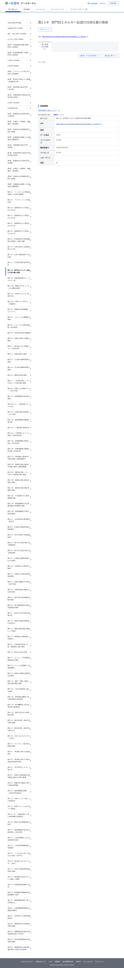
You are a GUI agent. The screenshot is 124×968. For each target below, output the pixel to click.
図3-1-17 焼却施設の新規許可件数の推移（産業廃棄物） (18, 458)
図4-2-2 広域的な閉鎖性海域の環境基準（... (19, 528)
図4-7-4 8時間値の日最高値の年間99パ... (18, 638)
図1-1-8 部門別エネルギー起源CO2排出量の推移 (19, 271)
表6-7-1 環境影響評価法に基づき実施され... (19, 901)
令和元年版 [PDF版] (14, 23)
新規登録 (113, 3)
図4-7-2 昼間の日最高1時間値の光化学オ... (18, 622)
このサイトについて (27, 961)
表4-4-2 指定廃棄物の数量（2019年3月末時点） (17, 792)
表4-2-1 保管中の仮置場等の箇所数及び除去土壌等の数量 (19, 776)
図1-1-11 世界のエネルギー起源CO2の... (18, 295)
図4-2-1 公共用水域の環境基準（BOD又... (19, 520)
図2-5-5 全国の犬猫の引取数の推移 (19, 339)
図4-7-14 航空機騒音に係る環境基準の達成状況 (18, 706)
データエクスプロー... (44, 46)
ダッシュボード (88, 961)
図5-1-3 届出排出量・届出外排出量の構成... (19, 721)
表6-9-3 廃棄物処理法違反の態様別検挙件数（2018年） (19, 933)
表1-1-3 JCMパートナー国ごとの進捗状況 (19, 800)
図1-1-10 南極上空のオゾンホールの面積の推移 (18, 287)
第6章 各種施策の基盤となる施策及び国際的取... (19, 138)
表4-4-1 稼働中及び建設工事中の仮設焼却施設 (19, 784)
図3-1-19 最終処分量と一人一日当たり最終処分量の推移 (18, 473)
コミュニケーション (58, 9)
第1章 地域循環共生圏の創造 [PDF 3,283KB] (18, 46)
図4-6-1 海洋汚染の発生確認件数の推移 (19, 599)
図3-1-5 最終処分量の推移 (17, 375)
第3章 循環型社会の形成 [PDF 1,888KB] (18, 115)
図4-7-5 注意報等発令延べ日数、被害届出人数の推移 (18, 645)
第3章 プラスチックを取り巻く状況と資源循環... (19, 73)
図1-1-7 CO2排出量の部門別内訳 (19, 264)
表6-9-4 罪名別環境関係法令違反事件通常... (19, 940)
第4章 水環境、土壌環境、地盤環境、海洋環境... (19, 123)
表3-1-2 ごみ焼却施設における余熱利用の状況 (19, 839)
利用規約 (57, 961)
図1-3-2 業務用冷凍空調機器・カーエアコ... (19, 310)
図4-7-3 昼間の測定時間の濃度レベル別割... (19, 630)
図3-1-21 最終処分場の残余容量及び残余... (18, 489)
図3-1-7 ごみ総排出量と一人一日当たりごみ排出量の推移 (19, 382)
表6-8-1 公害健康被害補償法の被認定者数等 (19, 909)
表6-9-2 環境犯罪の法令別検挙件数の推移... (19, 925)
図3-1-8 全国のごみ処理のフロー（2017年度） (19, 390)
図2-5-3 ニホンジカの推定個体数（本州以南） (19, 326)
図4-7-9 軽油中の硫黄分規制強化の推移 (19, 674)
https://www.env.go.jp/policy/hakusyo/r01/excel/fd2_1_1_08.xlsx (64, 36)
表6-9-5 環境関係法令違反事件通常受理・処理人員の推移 (19, 948)
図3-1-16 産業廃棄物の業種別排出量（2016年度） (18, 450)
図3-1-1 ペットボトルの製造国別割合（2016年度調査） (19, 193)
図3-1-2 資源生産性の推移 (17, 354)
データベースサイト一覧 (78, 9)
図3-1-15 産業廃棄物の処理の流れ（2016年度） (18, 442)
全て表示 (61, 115)
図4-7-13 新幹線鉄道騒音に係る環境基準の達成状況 (18, 698)
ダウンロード (45, 29)
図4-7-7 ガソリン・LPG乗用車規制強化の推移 (19, 659)
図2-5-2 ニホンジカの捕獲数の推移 (19, 318)
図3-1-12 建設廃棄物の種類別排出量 (18, 421)
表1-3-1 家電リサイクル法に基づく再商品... (19, 807)
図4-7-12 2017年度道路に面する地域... (18, 690)
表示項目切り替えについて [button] (49, 110)
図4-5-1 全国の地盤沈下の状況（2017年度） (19, 583)
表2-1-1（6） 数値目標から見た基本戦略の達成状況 (18, 815)
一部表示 (55, 115)
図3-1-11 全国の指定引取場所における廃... (18, 413)
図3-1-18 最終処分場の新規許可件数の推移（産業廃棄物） (18, 466)
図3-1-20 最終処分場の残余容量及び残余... (18, 481)
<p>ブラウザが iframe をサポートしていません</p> (78, 81)
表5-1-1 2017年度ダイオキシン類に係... (19, 768)
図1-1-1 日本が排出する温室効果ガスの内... (19, 248)
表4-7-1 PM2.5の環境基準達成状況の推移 (19, 870)
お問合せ (78, 961)
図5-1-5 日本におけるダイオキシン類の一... (19, 737)
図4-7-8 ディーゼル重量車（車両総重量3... (19, 667)
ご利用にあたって (40, 961)
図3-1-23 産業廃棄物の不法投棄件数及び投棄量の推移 (18, 505)
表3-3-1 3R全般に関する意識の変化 (19, 753)
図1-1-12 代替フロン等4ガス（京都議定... (18, 303)
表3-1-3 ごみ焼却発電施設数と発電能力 (19, 847)
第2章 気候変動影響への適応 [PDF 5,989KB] (18, 54)
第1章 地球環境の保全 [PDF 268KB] (18, 146)
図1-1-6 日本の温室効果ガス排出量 (19, 256)
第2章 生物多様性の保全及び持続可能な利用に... (19, 96)
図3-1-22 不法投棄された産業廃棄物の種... (18, 497)
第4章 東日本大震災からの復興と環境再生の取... (19, 80)
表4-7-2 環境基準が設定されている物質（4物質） (19, 878)
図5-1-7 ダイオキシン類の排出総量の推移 (19, 745)
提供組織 (26, 9)
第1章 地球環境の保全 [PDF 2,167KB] (18, 88)
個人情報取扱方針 (67, 961)
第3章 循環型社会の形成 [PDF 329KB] (18, 162)
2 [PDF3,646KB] (13, 66)
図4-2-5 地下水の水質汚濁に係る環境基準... (19, 552)
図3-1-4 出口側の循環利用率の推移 (19, 368)
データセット (13, 9)
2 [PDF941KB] (12, 108)
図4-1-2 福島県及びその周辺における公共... (19, 209)
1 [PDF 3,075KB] (13, 60)
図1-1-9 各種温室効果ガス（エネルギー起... (19, 279)
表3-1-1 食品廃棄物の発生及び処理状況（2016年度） (19, 831)
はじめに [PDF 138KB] (15, 39)
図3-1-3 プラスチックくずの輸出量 (19, 201)
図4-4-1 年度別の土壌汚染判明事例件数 (19, 575)
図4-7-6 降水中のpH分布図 (17, 652)
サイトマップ (99, 961)
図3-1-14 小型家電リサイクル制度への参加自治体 (18, 434)
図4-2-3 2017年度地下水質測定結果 (19, 536)
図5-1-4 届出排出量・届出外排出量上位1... (19, 729)
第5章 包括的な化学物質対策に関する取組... (19, 131)
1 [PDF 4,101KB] (13, 103)
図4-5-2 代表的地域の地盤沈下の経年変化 (19, 591)
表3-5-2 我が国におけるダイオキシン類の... (19, 862)
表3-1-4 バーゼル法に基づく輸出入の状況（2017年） (19, 854)
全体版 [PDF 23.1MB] (15, 28)
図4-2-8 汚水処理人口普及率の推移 (19, 567)
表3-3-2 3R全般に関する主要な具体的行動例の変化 (19, 761)
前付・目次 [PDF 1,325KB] (17, 34)
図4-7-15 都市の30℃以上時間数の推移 (18, 714)
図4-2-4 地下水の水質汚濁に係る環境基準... (19, 544)
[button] (92, 3)
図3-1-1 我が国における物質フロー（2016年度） (19, 347)
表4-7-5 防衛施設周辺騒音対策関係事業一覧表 (19, 894)
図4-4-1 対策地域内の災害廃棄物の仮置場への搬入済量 (19, 240)
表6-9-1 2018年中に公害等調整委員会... (19, 917)
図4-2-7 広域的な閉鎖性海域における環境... (19, 559)
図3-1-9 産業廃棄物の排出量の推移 (19, 397)
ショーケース (40, 9)
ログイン (103, 3)
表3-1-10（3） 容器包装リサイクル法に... (19, 405)
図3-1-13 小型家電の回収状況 (18, 427)
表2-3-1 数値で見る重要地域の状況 (19, 823)
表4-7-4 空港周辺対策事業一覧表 (19, 886)
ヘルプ (50, 961)
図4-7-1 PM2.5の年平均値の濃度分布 (19, 614)
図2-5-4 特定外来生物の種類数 (19, 333)
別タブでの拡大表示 (88, 56)
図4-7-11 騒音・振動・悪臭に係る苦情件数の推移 (18, 682)
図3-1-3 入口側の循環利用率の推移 (19, 361)
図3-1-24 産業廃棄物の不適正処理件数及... (18, 512)
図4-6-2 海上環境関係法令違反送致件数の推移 (19, 606)
